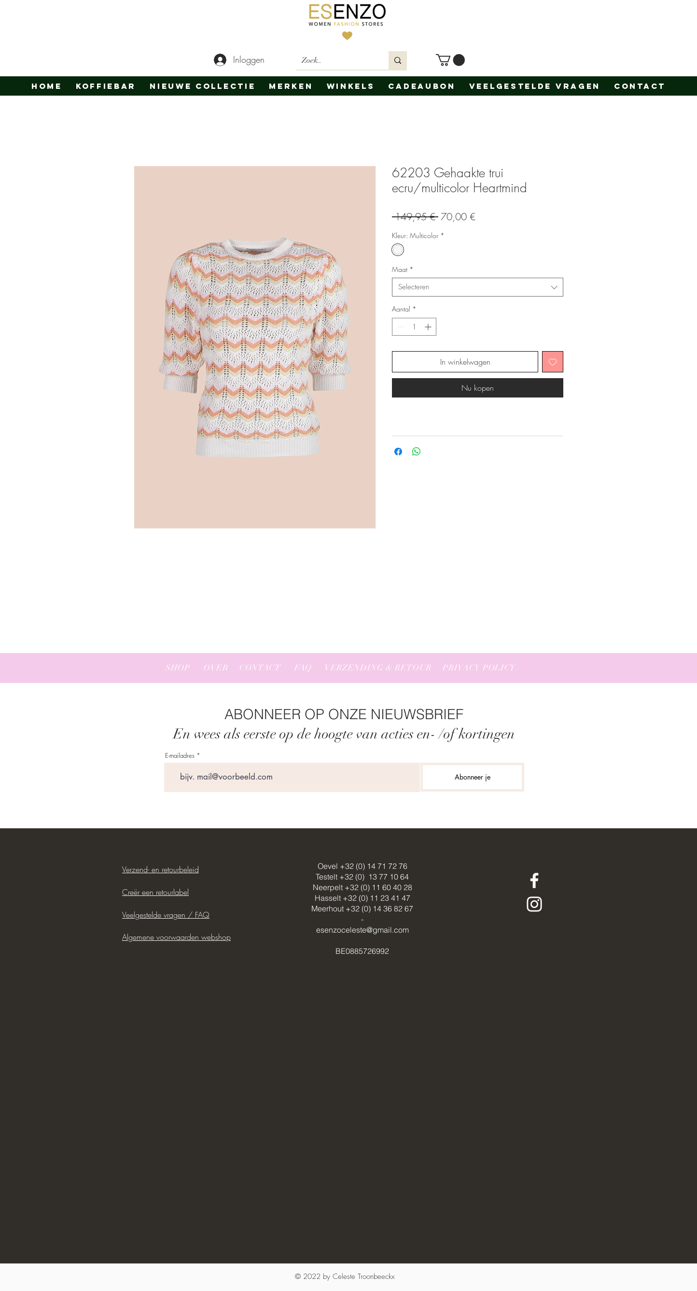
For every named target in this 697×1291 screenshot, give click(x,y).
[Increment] (429, 326)
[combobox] (477, 287)
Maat (403, 269)
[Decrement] (399, 326)
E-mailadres (180, 755)
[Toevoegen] (552, 361)
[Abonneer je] (472, 777)
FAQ (303, 668)
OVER (216, 668)
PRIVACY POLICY (478, 668)
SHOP (178, 668)
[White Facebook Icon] (534, 880)
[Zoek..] (335, 60)
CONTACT (260, 668)
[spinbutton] (414, 326)
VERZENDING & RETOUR (378, 668)
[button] (450, 60)
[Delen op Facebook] (398, 451)
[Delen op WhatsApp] (416, 451)
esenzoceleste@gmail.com (362, 930)
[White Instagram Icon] (534, 904)
